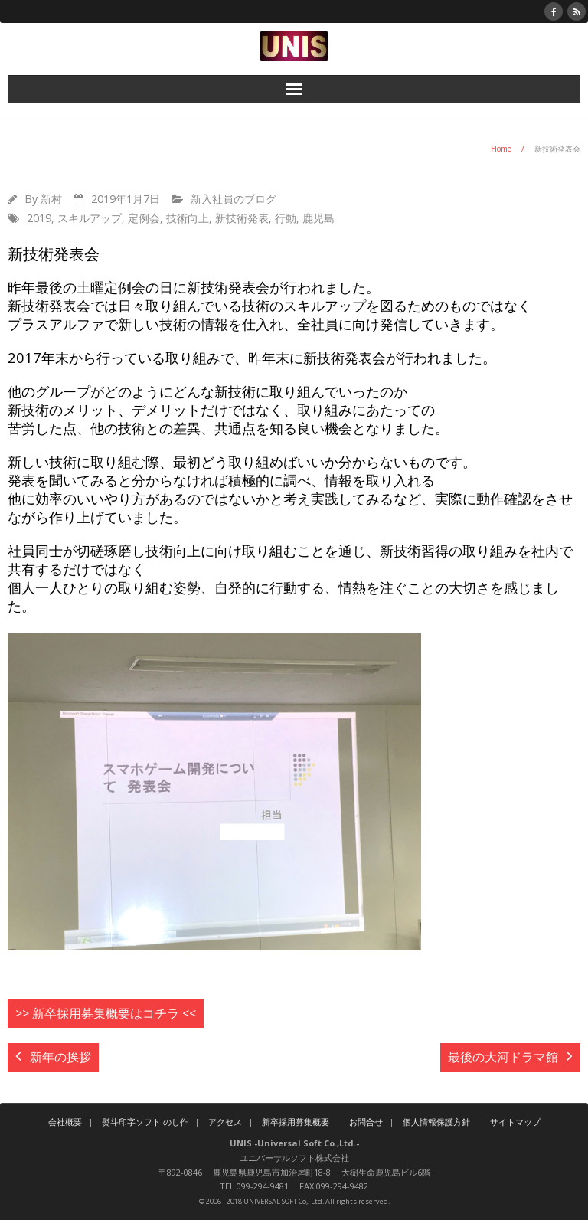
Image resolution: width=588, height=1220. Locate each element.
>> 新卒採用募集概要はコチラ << (105, 1013)
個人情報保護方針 (436, 1121)
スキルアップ (89, 218)
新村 (51, 198)
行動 (285, 218)
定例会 (144, 218)
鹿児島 (318, 218)
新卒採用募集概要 (295, 1121)
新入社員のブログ (233, 198)
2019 (39, 218)
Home (501, 148)
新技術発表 (242, 218)
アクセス (225, 1121)
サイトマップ (515, 1121)
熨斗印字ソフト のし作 (145, 1121)
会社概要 (65, 1121)
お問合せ (366, 1121)
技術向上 (187, 218)
